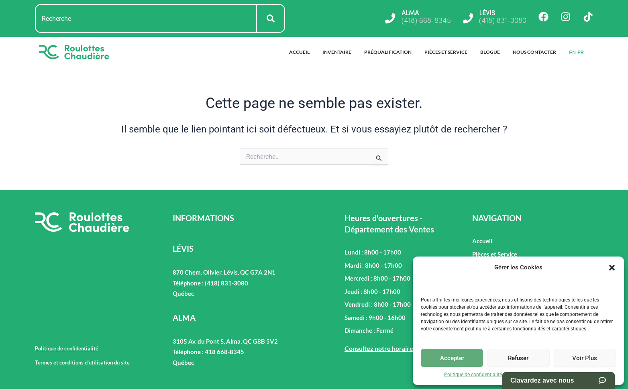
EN (572, 52)
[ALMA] (390, 18)
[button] (612, 268)
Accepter (452, 358)
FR (580, 52)
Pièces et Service (445, 52)
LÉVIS (487, 13)
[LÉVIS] (468, 18)
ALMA (409, 13)
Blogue (490, 52)
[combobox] (146, 18)
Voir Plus (584, 358)
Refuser (518, 358)
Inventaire (336, 52)
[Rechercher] (271, 18)
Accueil (299, 52)
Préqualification (388, 52)
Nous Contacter (534, 52)
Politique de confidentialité (473, 374)
